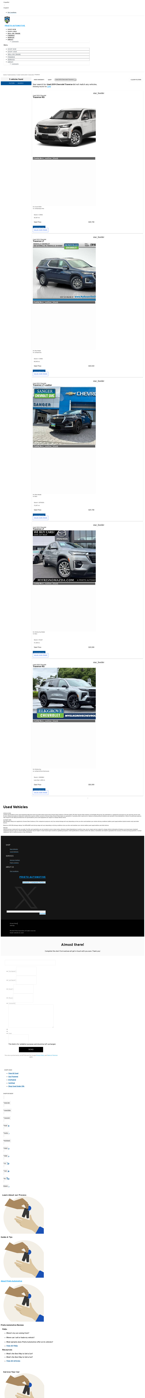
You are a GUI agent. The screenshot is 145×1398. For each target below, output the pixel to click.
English (6, 8)
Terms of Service (52, 588)
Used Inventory (12, 75)
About (10, 39)
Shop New (12, 49)
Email (10, 566)
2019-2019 (24, 75)
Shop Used (12, 52)
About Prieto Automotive (11, 814)
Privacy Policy (40, 588)
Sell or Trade (14, 54)
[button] (47, 45)
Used (18, 75)
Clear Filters (136, 80)
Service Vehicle (8, 947)
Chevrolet (31, 75)
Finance (11, 57)
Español (6, 2)
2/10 (49, 87)
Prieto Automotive (32, 410)
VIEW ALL (7, 1188)
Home (5, 75)
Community (15, 41)
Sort (50, 80)
